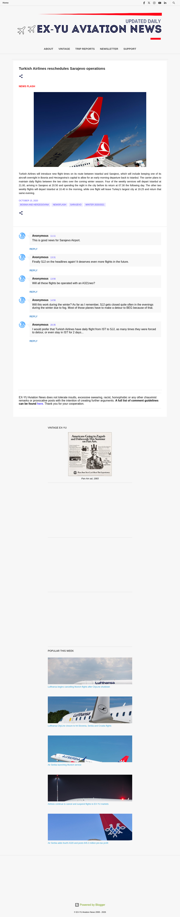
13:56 (53, 279)
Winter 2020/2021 (94, 204)
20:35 (53, 325)
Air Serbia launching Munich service (64, 765)
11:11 (53, 236)
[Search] (173, 3)
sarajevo (75, 204)
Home (5, 3)
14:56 (53, 300)
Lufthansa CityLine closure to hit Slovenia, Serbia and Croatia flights (79, 726)
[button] (21, 76)
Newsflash (59, 204)
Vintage (64, 48)
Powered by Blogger (90, 904)
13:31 (53, 257)
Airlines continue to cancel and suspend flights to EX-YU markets (78, 804)
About (48, 48)
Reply (33, 249)
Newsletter (109, 48)
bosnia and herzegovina (34, 204)
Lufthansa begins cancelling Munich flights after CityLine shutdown (79, 687)
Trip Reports (85, 48)
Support (129, 48)
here (40, 403)
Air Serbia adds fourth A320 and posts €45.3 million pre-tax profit (78, 843)
